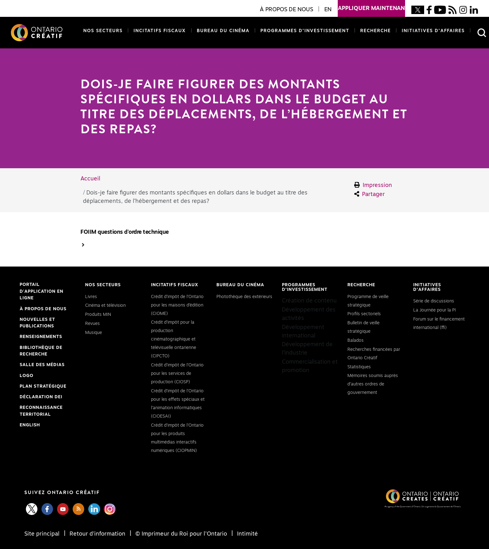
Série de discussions (433, 301)
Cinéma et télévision (105, 305)
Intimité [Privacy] (246, 534)
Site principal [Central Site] (42, 534)
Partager (369, 194)
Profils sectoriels (364, 314)
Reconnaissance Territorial (41, 411)
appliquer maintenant (371, 5)
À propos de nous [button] (286, 9)
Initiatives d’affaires (433, 31)
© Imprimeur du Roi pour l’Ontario (181, 534)
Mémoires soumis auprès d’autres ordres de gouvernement (372, 384)
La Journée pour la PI (434, 310)
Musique (93, 333)
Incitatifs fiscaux (159, 31)
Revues (92, 323)
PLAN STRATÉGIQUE (43, 386)
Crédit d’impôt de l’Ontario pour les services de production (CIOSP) (177, 373)
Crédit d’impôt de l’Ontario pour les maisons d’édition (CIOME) (177, 305)
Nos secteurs (103, 31)
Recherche (375, 31)
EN (328, 9)
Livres (91, 297)
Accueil (90, 179)
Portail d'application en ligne (41, 292)
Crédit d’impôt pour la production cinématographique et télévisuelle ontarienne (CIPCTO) (173, 339)
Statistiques (359, 367)
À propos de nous (43, 309)
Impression (373, 185)
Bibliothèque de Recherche (41, 352)
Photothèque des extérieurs (244, 297)
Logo (26, 376)
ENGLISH (30, 425)
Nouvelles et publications (37, 323)
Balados (355, 340)
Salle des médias (42, 365)
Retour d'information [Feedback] (97, 534)
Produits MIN (98, 314)
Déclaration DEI (41, 397)
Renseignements (41, 337)
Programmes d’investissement (304, 31)
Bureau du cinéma (221, 30)
